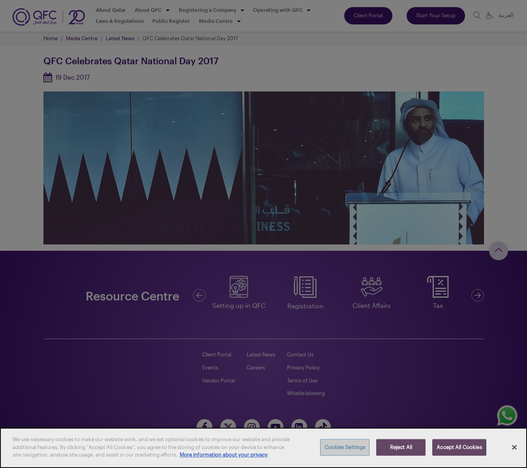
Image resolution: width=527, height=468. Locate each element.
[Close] (514, 447)
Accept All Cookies (459, 447)
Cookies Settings (344, 447)
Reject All (401, 447)
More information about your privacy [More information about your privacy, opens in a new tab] (224, 454)
